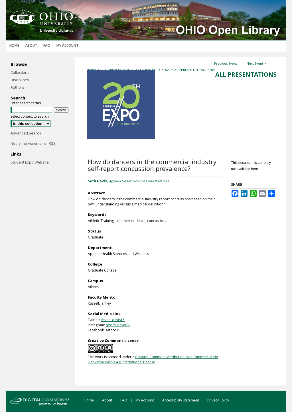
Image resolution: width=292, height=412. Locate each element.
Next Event (255, 63)
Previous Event (225, 63)
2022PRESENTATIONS (190, 70)
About (107, 400)
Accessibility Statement (181, 400)
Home (91, 70)
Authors (17, 87)
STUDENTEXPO (149, 70)
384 (212, 70)
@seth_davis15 (113, 319)
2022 (167, 70)
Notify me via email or (33, 143)
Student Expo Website (30, 162)
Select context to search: (30, 116)
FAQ (124, 400)
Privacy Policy (218, 400)
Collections (20, 72)
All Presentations (246, 74)
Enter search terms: (26, 103)
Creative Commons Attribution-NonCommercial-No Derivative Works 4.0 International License (153, 359)
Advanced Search (26, 133)
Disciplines (20, 79)
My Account (145, 400)
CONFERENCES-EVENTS (117, 70)
